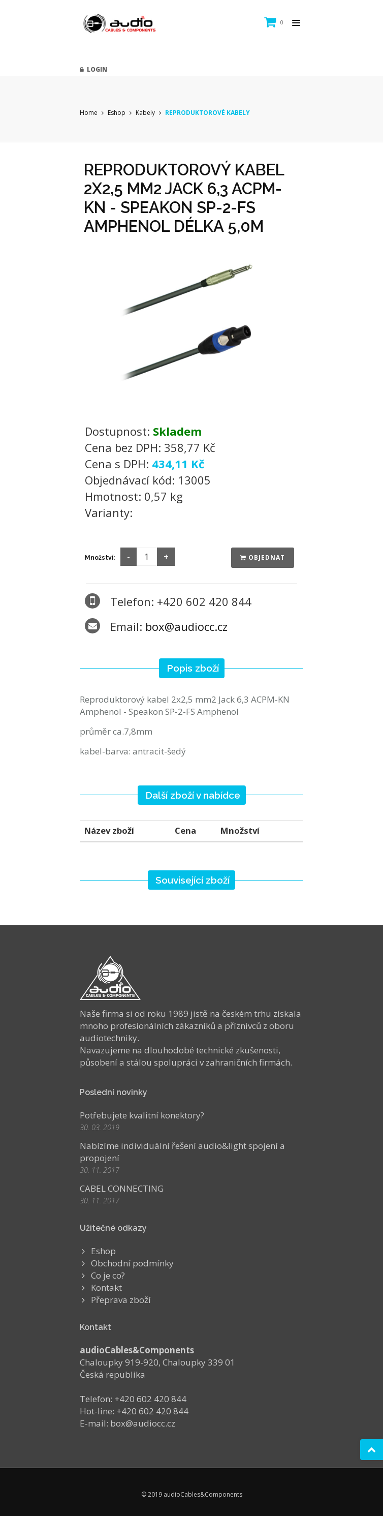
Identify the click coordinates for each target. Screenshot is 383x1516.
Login (93, 69)
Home (89, 112)
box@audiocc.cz (186, 626)
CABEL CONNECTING (122, 1188)
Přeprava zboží (121, 1300)
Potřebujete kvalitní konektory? (142, 1115)
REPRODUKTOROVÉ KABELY (207, 112)
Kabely (145, 112)
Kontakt (106, 1287)
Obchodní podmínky (132, 1263)
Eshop (116, 112)
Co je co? (108, 1275)
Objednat (262, 557)
